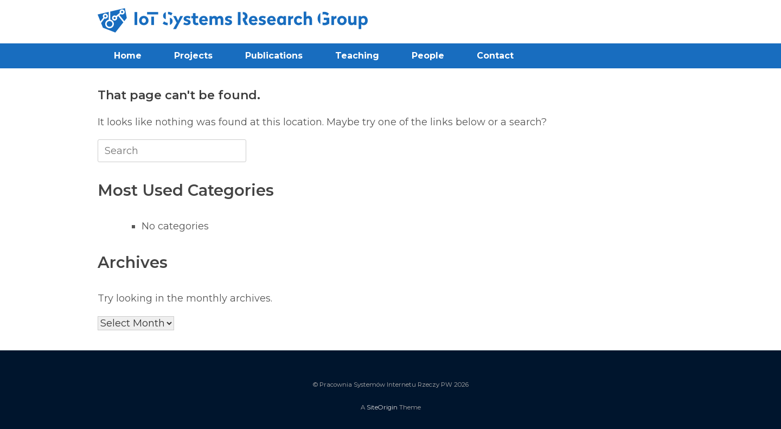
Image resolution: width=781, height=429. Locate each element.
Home (128, 55)
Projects (193, 55)
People (428, 55)
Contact (495, 55)
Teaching (357, 55)
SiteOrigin (382, 407)
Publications (274, 55)
